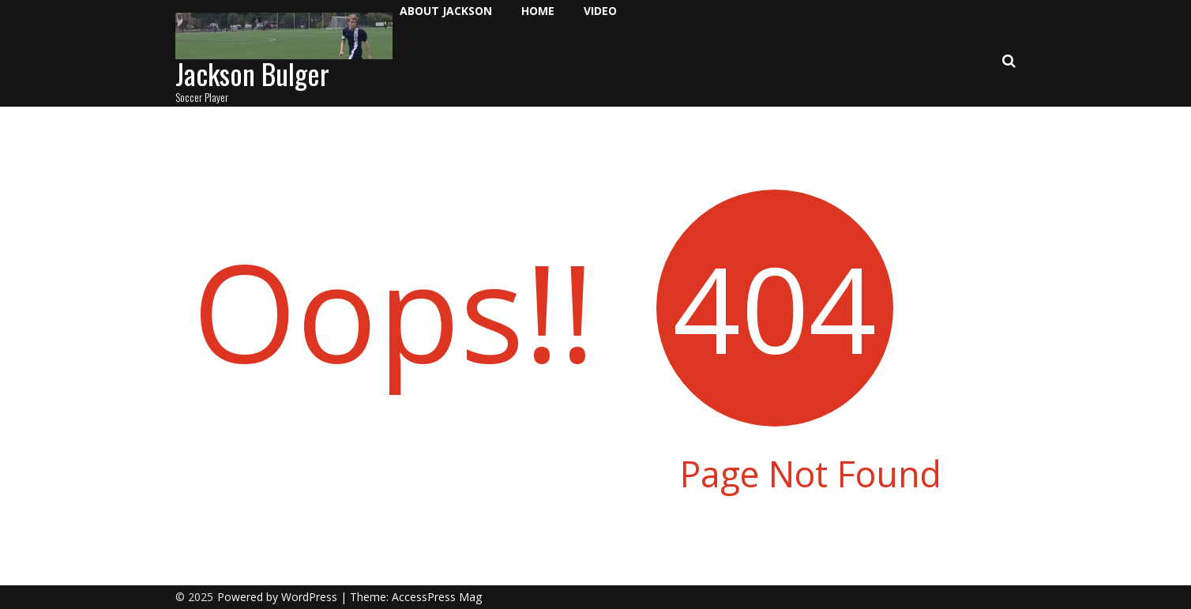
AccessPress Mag (437, 596)
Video (600, 10)
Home (537, 10)
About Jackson (446, 10)
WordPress (310, 596)
